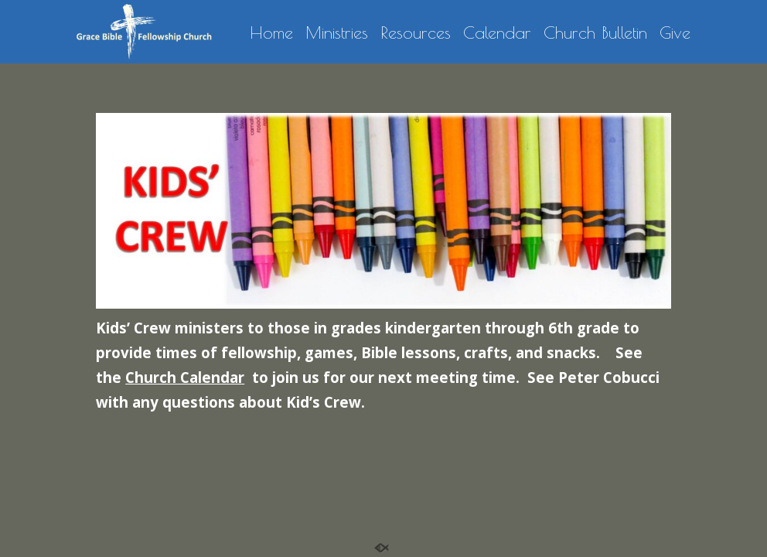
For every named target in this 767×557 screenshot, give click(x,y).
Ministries (336, 33)
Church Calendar (184, 377)
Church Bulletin (595, 33)
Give (675, 33)
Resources (415, 33)
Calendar (497, 33)
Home (271, 33)
